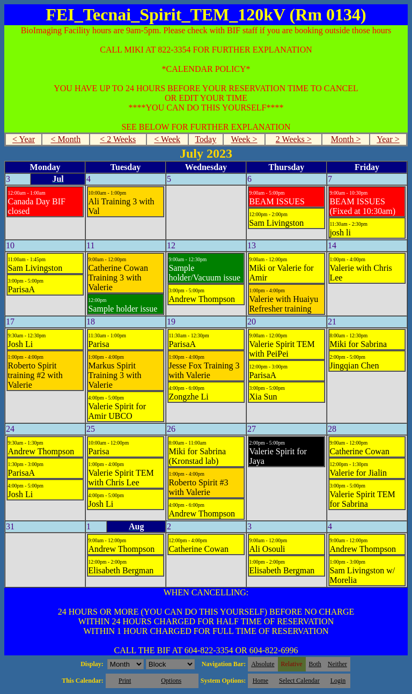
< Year (23, 139)
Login (338, 680)
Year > (388, 139)
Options (171, 680)
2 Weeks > (294, 139)
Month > (346, 139)
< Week (167, 139)
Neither (337, 664)
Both (315, 664)
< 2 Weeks (118, 139)
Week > (244, 139)
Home (260, 680)
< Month (66, 139)
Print (125, 680)
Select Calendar (299, 680)
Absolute (262, 664)
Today (205, 139)
